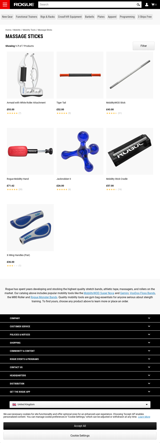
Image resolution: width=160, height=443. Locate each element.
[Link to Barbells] (89, 17)
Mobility (17, 30)
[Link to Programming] (127, 17)
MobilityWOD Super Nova (99, 293)
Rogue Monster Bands (44, 297)
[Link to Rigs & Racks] (47, 17)
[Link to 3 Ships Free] (145, 17)
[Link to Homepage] (24, 4)
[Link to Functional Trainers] (26, 17)
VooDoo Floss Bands (142, 293)
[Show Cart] (154, 5)
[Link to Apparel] (112, 17)
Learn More (144, 416)
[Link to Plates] (101, 17)
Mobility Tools (29, 30)
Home (8, 30)
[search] (90, 4)
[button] (138, 4)
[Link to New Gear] (7, 17)
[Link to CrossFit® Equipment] (70, 17)
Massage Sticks (45, 30)
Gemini (124, 293)
